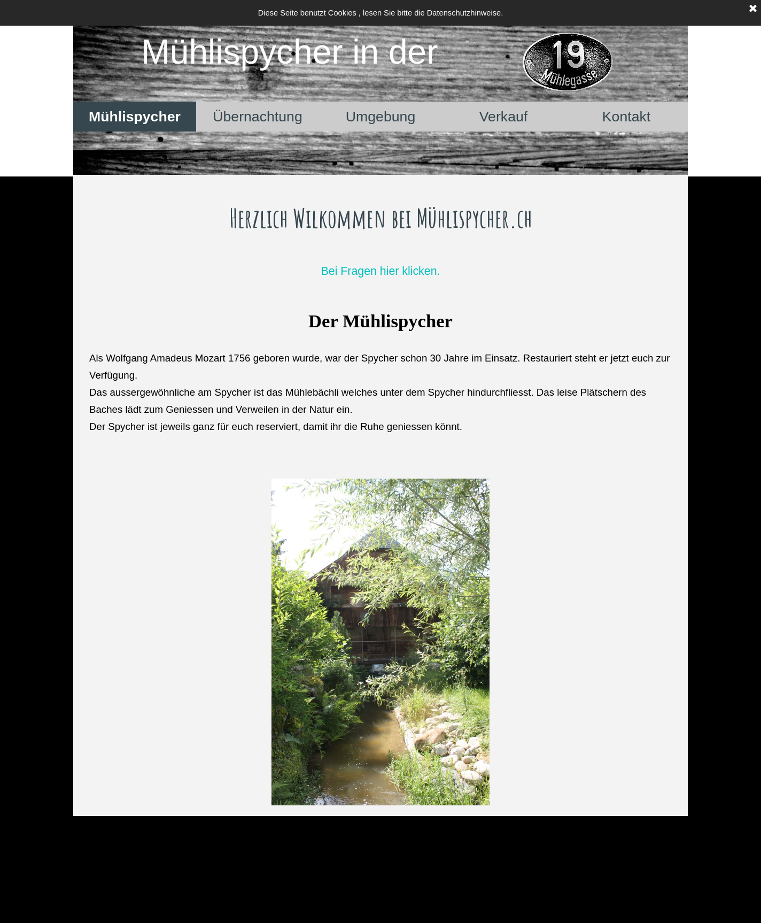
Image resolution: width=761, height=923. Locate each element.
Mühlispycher (135, 117)
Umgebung (380, 117)
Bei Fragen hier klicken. (380, 271)
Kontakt (626, 117)
